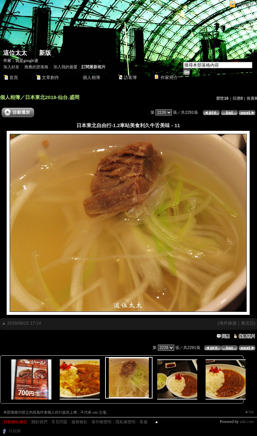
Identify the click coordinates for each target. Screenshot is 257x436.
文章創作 (50, 77)
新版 (45, 53)
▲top (249, 411)
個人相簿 (91, 77)
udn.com (247, 421)
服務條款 (79, 422)
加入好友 (11, 67)
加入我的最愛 (65, 67)
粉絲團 (15, 431)
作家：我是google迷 (20, 60)
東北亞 (247, 323)
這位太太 (15, 53)
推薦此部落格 (36, 67)
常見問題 (59, 422)
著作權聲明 (101, 422)
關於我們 (39, 422)
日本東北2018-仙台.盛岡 (52, 97)
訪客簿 (130, 77)
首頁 (13, 77)
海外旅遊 (228, 323)
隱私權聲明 (125, 422)
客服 (144, 422)
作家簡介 (169, 77)
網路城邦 (245, 4)
